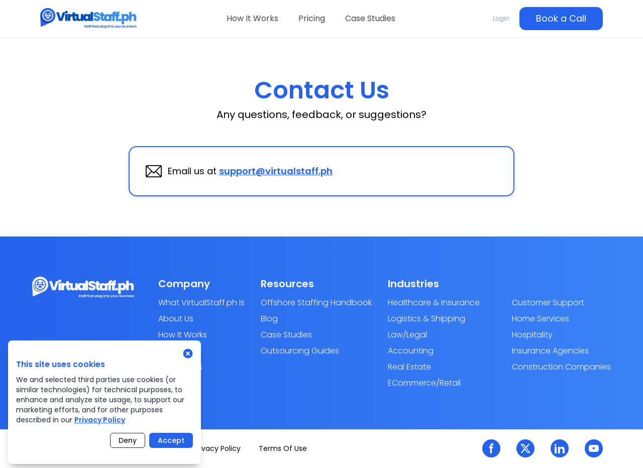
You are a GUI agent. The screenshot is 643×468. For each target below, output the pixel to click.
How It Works (252, 18)
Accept (171, 440)
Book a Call (561, 18)
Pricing (311, 18)
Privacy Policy (99, 420)
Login (501, 18)
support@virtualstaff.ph (276, 171)
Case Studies (370, 18)
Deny (128, 440)
